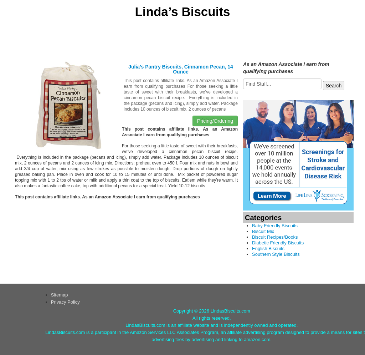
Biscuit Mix (263, 231)
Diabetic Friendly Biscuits (278, 242)
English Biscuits (268, 248)
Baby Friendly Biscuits (275, 225)
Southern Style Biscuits (276, 254)
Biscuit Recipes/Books (275, 237)
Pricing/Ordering (215, 121)
